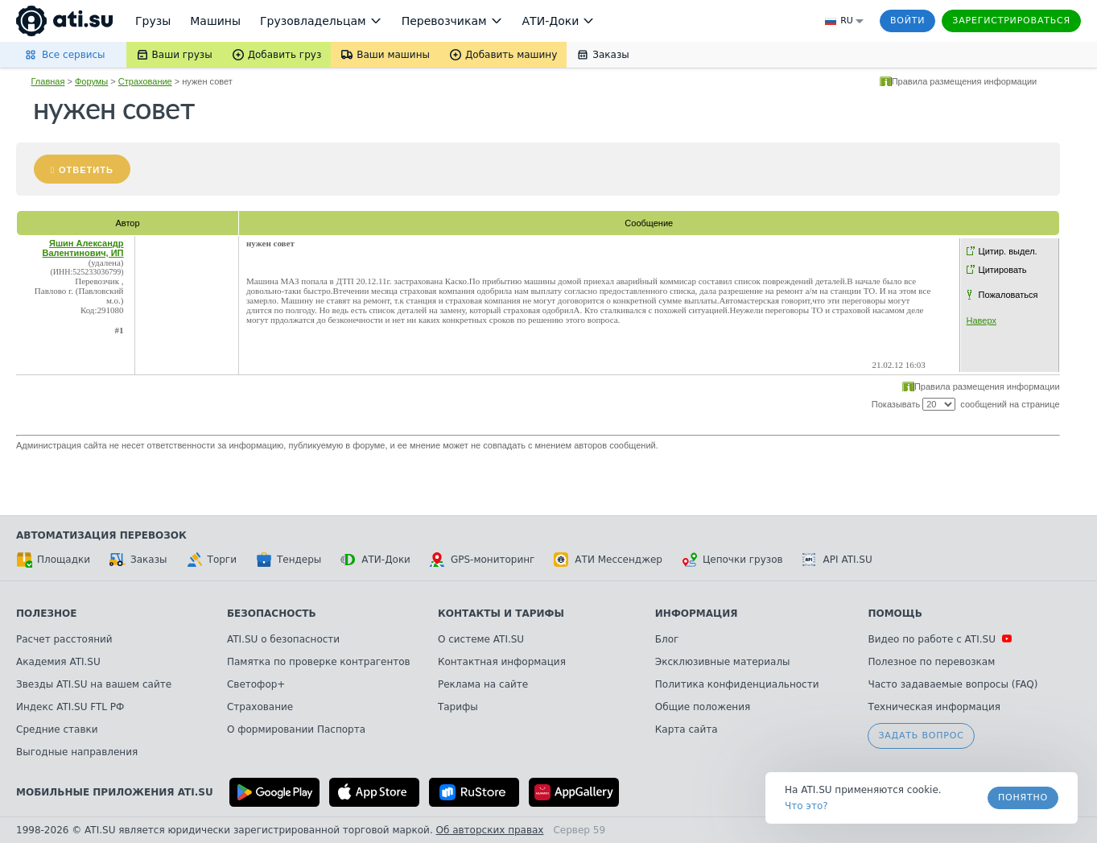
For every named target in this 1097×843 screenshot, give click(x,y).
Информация (696, 613)
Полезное (46, 613)
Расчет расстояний (64, 639)
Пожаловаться (1008, 295)
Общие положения (702, 707)
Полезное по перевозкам (931, 661)
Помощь (895, 613)
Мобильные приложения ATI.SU (114, 792)
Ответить (86, 170)
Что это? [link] (806, 806)
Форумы (91, 81)
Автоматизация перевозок (101, 535)
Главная (48, 81)
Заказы (138, 560)
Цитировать (1003, 270)
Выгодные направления (77, 752)
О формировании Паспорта (296, 729)
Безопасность (271, 613)
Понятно (1023, 797)
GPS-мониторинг (482, 559)
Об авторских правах (490, 830)
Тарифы (458, 707)
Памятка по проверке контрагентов (318, 661)
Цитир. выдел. (1008, 251)
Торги (212, 560)
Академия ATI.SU (58, 661)
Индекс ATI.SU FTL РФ (70, 707)
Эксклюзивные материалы (722, 661)
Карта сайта (686, 729)
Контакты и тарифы (501, 613)
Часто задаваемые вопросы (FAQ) (952, 684)
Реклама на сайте (483, 684)
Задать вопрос (920, 735)
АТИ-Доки (375, 559)
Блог (667, 639)
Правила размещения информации (964, 81)
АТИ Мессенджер (608, 559)
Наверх (981, 320)
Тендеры (288, 560)
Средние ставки (57, 729)
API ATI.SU (837, 559)
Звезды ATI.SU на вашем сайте (93, 684)
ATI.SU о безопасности (283, 639)
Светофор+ (256, 684)
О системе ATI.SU (481, 639)
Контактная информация (502, 661)
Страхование (145, 81)
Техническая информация (934, 707)
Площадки (53, 560)
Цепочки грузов (732, 560)
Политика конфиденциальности (737, 684)
